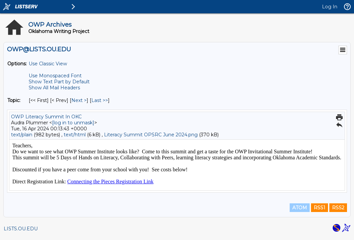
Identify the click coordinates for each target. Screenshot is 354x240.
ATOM (299, 208)
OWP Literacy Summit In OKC (46, 117)
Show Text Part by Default (59, 82)
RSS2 (338, 208)
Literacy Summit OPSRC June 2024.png (151, 135)
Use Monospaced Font (55, 76)
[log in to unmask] (73, 123)
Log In (329, 7)
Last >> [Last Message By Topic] (99, 100)
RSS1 (319, 208)
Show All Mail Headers (54, 88)
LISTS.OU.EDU (21, 229)
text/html (75, 135)
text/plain (21, 135)
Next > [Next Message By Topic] (79, 100)
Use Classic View (48, 64)
